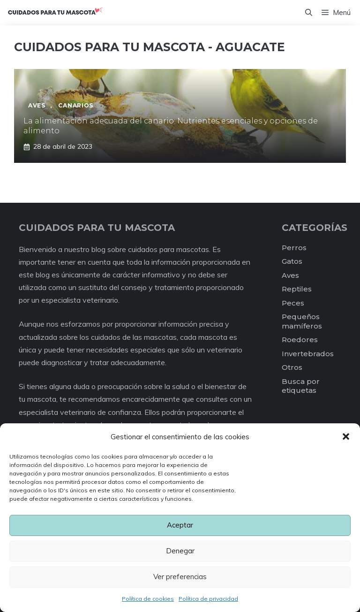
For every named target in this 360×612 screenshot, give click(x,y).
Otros (292, 367)
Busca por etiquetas (301, 386)
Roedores (300, 339)
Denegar (180, 550)
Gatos (292, 261)
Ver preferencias (180, 576)
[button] (346, 436)
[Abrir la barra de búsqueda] (308, 12)
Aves (290, 275)
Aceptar (180, 524)
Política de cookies (148, 598)
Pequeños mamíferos (302, 321)
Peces (293, 302)
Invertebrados (308, 353)
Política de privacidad (208, 598)
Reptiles (297, 288)
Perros (294, 247)
